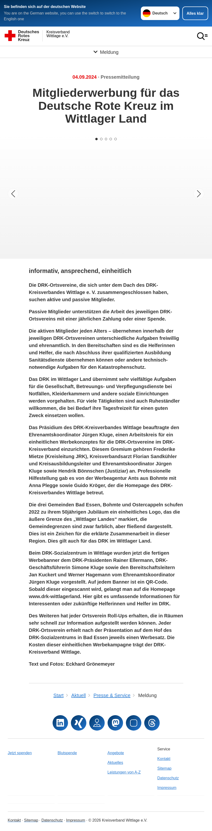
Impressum (166, 788)
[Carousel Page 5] (116, 139)
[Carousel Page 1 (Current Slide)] (96, 139)
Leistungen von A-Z (124, 772)
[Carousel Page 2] (101, 139)
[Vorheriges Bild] (13, 193)
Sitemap (164, 768)
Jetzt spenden (20, 753)
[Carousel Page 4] (111, 139)
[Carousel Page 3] (106, 139)
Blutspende (67, 753)
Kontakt (163, 759)
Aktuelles (115, 763)
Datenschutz (168, 778)
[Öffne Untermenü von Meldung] (106, 52)
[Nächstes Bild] (198, 193)
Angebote (116, 753)
